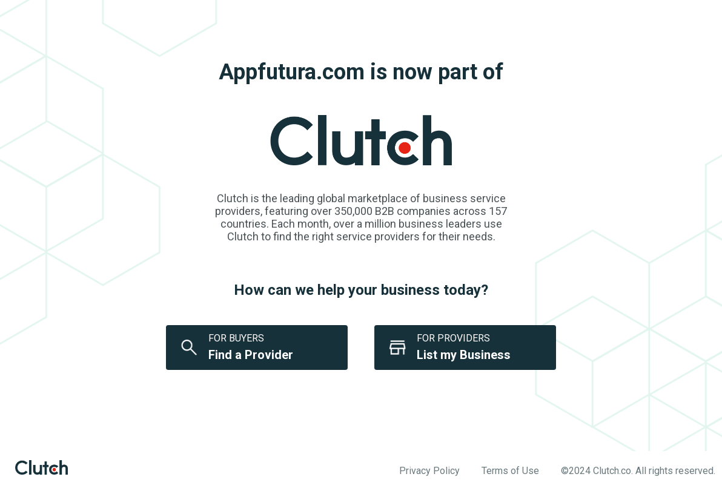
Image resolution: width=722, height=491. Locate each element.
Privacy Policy (429, 470)
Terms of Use (510, 470)
